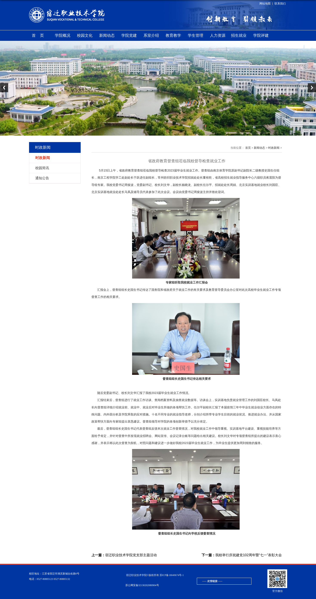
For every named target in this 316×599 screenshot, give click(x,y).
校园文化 (84, 35)
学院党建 (129, 35)
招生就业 (239, 35)
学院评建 (261, 35)
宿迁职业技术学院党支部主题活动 (124, 555)
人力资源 (217, 35)
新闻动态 (107, 35)
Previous (4, 87)
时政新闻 (273, 147)
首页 (40, 35)
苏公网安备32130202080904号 (142, 585)
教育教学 (173, 35)
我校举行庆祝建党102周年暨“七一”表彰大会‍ (242, 555)
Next (312, 87)
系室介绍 (151, 35)
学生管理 (195, 35)
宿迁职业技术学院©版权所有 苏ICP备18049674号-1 (155, 575)
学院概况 (62, 35)
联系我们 (280, 3)
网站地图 (265, 3)
